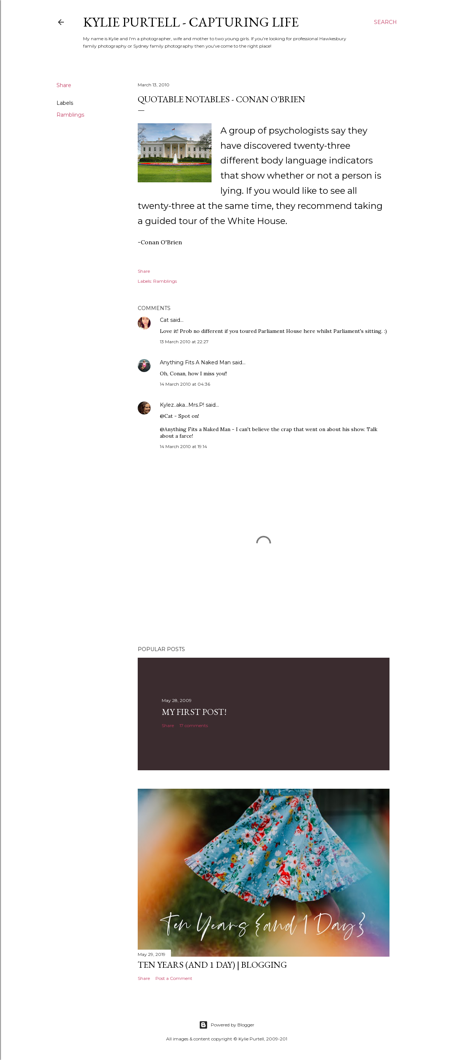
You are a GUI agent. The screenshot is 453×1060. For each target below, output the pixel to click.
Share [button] (63, 85)
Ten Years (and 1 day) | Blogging (212, 964)
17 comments (193, 725)
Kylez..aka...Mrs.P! (182, 405)
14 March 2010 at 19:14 (183, 446)
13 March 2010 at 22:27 (184, 341)
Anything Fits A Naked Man (195, 362)
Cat (164, 320)
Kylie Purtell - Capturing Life (191, 22)
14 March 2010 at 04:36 (185, 384)
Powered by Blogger (226, 1025)
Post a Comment (173, 978)
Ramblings (70, 114)
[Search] (385, 22)
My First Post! (194, 711)
